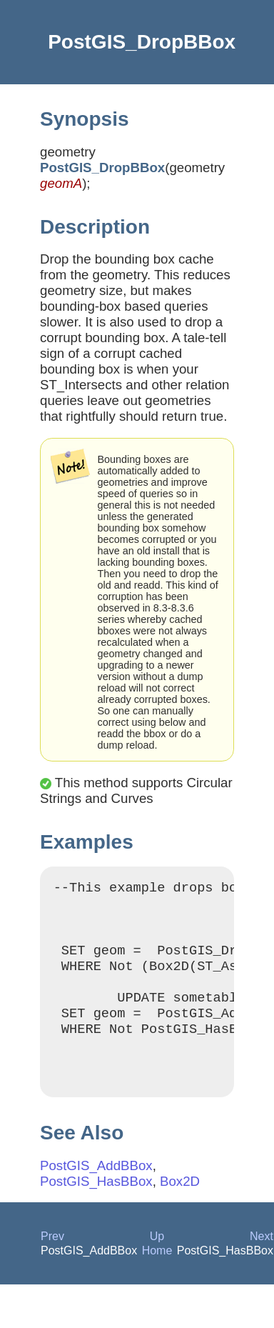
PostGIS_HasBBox (96, 1209)
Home (157, 1278)
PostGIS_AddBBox (96, 1193)
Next (261, 1264)
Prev (52, 1264)
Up (157, 1264)
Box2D (180, 1209)
